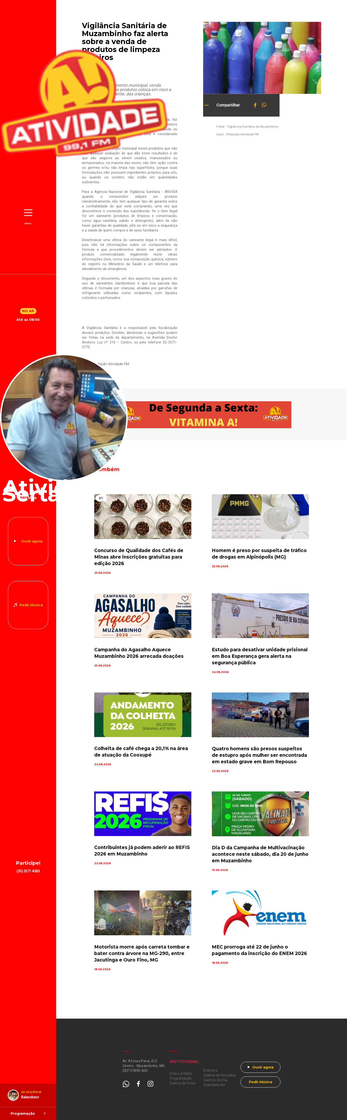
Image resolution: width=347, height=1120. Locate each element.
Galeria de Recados (220, 1075)
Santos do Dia (215, 1080)
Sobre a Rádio (181, 1073)
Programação (181, 1078)
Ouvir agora (31, 541)
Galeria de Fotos (183, 1083)
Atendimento (214, 1085)
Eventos (211, 1070)
